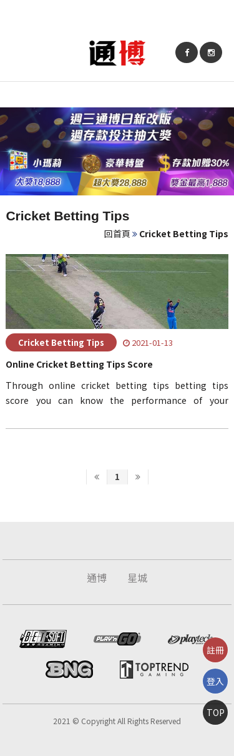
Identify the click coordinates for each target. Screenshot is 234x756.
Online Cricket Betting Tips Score (79, 364)
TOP (216, 712)
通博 (97, 577)
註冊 (215, 650)
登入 (215, 681)
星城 (137, 577)
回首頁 (117, 233)
